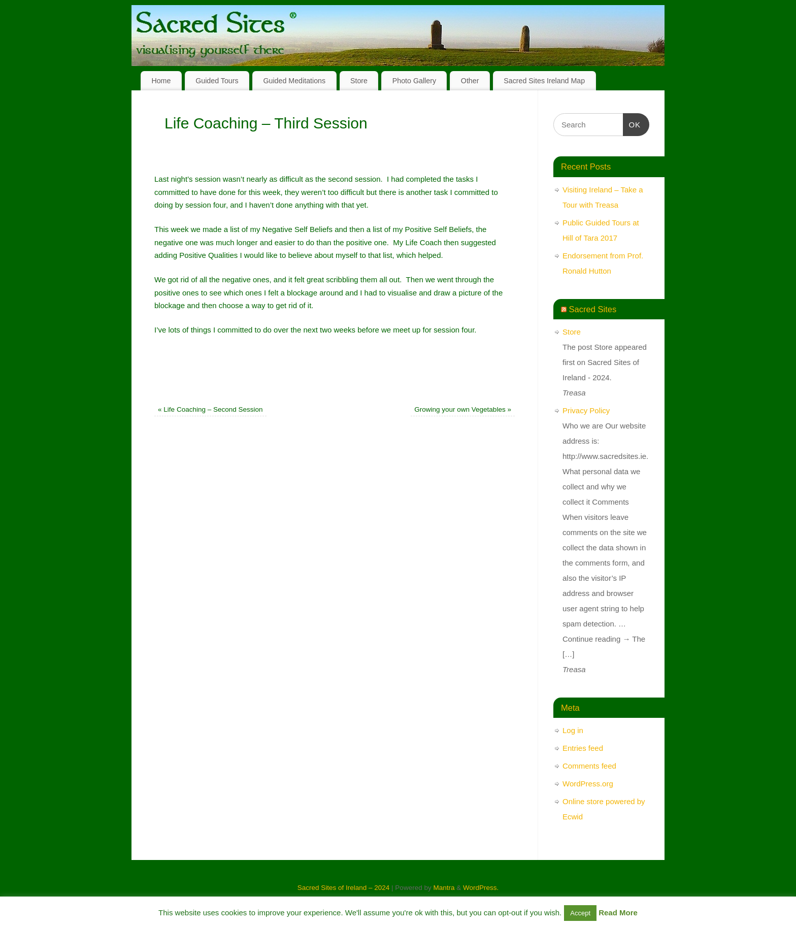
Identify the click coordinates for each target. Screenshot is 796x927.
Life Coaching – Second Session (210, 409)
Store (359, 81)
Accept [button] (580, 913)
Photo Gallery (414, 81)
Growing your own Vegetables (462, 409)
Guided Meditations (294, 81)
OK (632, 123)
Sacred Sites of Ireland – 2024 (343, 887)
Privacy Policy (586, 410)
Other (470, 81)
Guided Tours (217, 81)
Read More (618, 912)
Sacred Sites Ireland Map (544, 81)
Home (161, 81)
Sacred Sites (593, 309)
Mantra (443, 887)
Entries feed (582, 748)
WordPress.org (587, 783)
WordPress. (481, 887)
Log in (572, 730)
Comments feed (589, 766)
